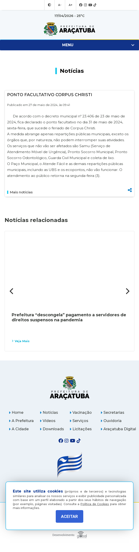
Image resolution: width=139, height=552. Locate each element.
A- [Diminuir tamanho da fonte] (59, 5)
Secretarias (112, 412)
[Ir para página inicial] (69, 29)
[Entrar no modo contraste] (50, 5)
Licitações (81, 429)
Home (16, 412)
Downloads (52, 429)
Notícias (49, 412)
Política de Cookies (95, 500)
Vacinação (81, 412)
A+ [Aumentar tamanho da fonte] (70, 5)
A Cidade (19, 429)
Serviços (79, 421)
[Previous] (12, 291)
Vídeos (48, 421)
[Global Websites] (69, 534)
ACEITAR (69, 516)
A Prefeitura (21, 421)
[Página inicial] (69, 387)
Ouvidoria (111, 421)
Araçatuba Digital (118, 429)
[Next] (127, 291)
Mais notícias (20, 192)
